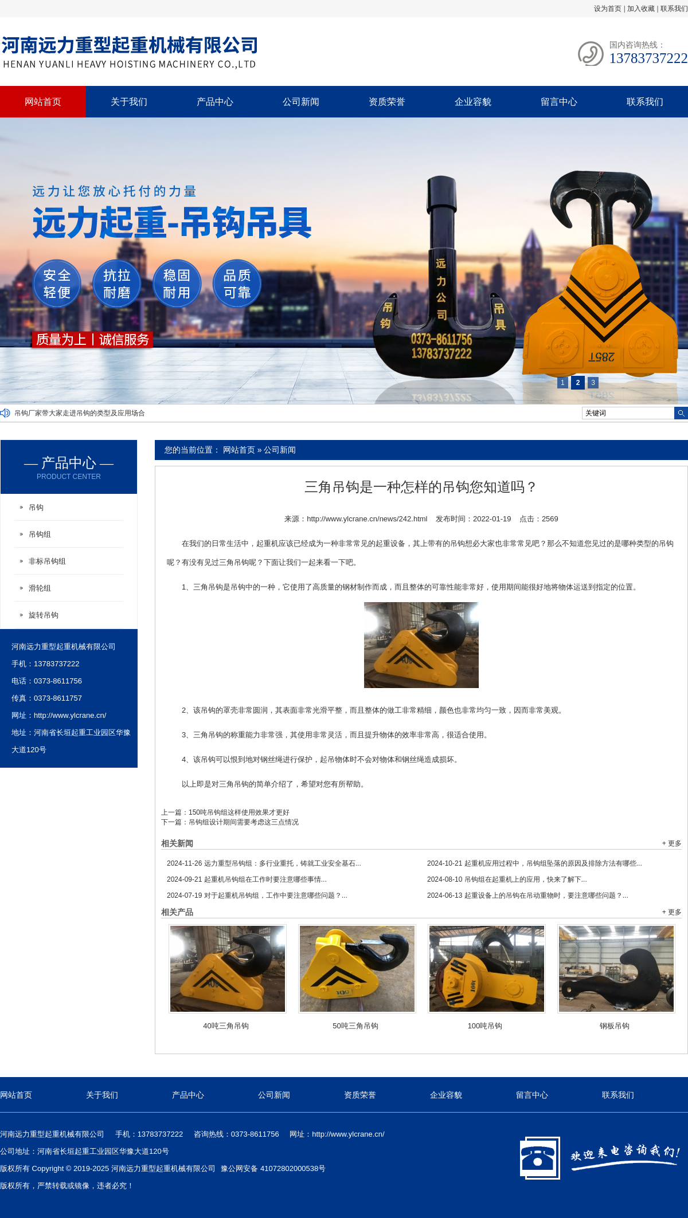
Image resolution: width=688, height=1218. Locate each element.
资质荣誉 (387, 102)
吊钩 (36, 507)
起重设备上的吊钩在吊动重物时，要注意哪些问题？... (527, 895)
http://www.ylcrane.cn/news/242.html (367, 518)
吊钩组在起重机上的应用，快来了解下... (507, 879)
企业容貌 (473, 102)
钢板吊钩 (615, 1025)
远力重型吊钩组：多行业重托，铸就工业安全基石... (264, 863)
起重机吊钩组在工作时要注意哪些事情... (247, 879)
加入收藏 (641, 9)
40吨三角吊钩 (225, 1025)
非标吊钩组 (47, 561)
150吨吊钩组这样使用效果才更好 (239, 812)
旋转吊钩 (43, 615)
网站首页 (43, 102)
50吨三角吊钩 (355, 1025)
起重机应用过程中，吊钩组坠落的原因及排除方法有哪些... (534, 863)
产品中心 (215, 102)
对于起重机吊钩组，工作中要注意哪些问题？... (257, 895)
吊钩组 (40, 534)
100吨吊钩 (485, 1025)
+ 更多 (672, 843)
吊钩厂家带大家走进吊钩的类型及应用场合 (79, 413)
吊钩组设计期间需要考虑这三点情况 (244, 822)
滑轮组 (40, 588)
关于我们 (129, 102)
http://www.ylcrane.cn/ (70, 715)
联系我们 (674, 9)
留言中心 (559, 102)
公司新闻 (301, 102)
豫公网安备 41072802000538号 (273, 1168)
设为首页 (607, 9)
